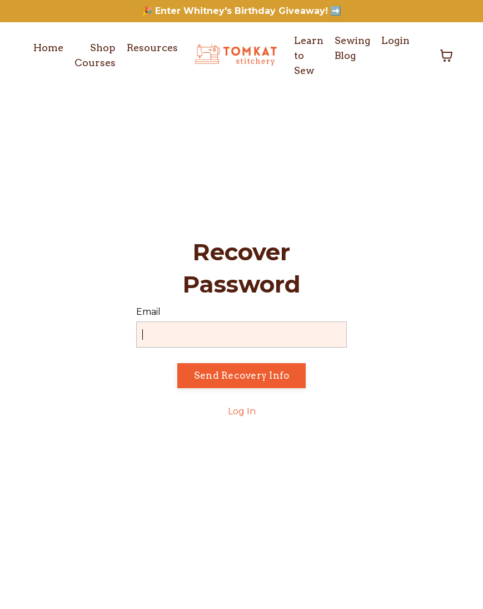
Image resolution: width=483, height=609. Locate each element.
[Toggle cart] (446, 56)
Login (395, 41)
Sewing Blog (351, 48)
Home (48, 49)
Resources (154, 49)
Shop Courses (96, 56)
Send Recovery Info (242, 375)
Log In (242, 411)
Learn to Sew (307, 56)
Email (148, 312)
